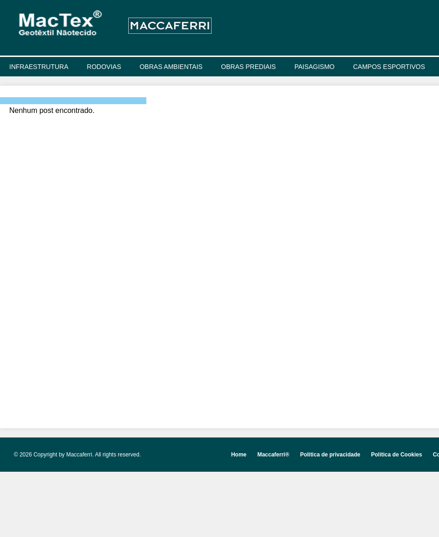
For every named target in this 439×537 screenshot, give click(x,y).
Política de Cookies (396, 454)
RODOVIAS (104, 66)
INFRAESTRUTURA (39, 66)
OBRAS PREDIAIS (248, 66)
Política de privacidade (330, 454)
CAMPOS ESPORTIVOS (389, 66)
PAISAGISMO (315, 66)
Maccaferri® (273, 454)
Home (238, 454)
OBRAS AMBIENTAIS (170, 66)
